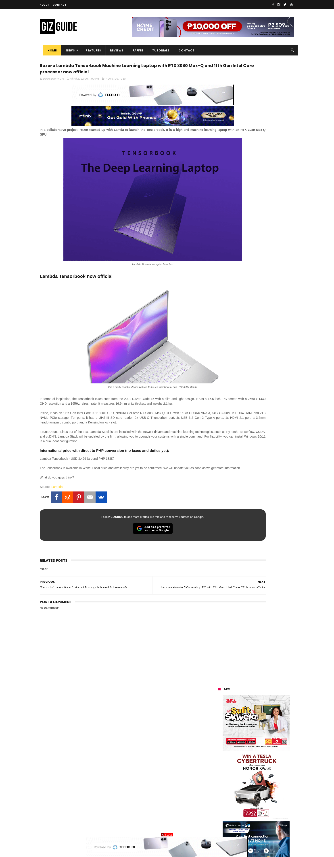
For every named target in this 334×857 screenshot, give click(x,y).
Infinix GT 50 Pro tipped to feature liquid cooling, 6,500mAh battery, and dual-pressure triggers (267, 622)
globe (219, 754)
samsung (250, 729)
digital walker (224, 795)
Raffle (134, 50)
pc (116, 90)
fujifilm (243, 779)
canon (242, 787)
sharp (267, 779)
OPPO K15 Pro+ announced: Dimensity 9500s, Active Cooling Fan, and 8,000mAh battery (267, 579)
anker (249, 812)
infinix (244, 754)
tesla (218, 828)
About (44, 4)
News (67, 50)
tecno (269, 762)
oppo (218, 737)
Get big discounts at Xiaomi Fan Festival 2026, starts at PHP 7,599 (267, 474)
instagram (222, 812)
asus (269, 746)
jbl (242, 804)
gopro (265, 820)
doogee (253, 795)
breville (241, 828)
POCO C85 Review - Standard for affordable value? (265, 515)
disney (219, 820)
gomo (272, 812)
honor (246, 746)
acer (218, 770)
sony (245, 762)
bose (263, 828)
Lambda (57, 499)
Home (48, 50)
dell (261, 804)
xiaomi (244, 737)
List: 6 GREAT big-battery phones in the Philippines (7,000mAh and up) (261, 559)
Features (90, 50)
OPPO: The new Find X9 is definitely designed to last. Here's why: (251, 289)
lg (266, 754)
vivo (270, 737)
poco (218, 779)
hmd (242, 820)
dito (240, 770)
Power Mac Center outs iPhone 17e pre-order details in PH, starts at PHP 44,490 (266, 538)
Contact (60, 4)
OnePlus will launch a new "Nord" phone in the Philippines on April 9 (266, 599)
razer (123, 90)
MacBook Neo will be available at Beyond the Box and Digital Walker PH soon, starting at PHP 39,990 (266, 497)
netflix (219, 787)
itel (264, 787)
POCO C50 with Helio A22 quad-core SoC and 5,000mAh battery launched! (267, 430)
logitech (221, 804)
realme (220, 746)
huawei (220, 729)
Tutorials (157, 50)
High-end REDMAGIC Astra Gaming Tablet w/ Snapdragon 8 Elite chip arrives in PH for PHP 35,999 (266, 453)
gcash (263, 770)
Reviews (113, 50)
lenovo (220, 762)
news (109, 90)
